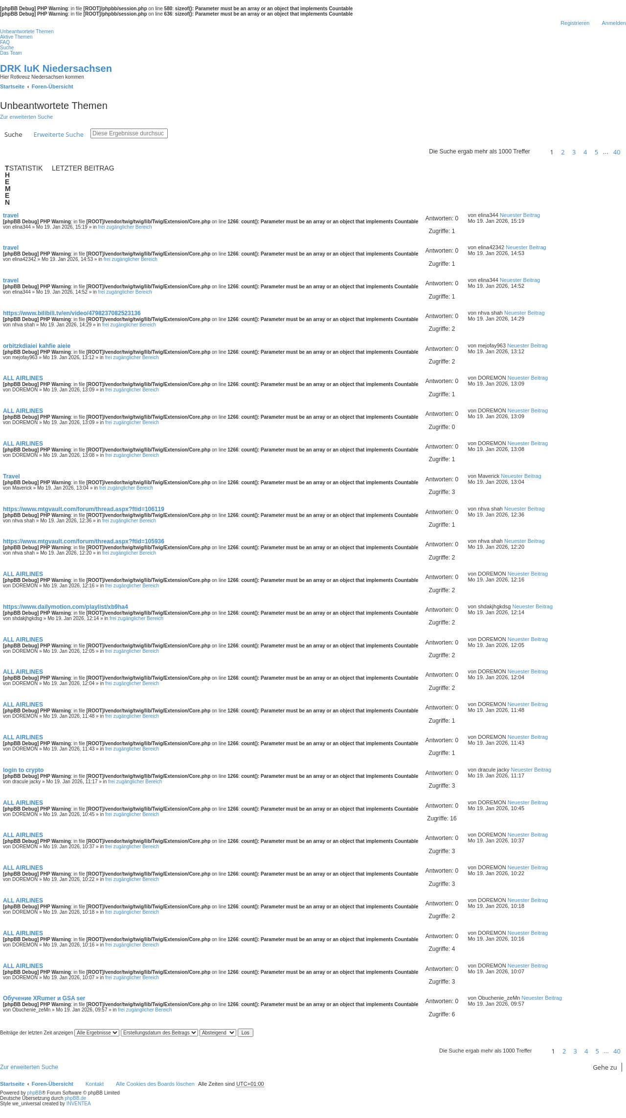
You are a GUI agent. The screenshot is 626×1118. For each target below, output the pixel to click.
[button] (538, 151)
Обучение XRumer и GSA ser (44, 998)
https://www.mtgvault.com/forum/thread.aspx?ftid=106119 (83, 509)
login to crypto (23, 770)
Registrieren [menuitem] (574, 23)
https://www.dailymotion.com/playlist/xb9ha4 (65, 606)
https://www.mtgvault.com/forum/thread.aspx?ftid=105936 (83, 541)
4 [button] (585, 152)
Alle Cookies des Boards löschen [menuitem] (155, 1084)
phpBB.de (75, 1098)
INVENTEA (79, 1103)
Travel (11, 476)
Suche (13, 134)
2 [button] (562, 152)
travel (11, 215)
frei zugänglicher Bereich (125, 227)
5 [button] (596, 152)
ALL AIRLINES (23, 378)
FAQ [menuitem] (5, 42)
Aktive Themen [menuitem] (16, 37)
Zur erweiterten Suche (26, 117)
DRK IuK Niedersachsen (56, 68)
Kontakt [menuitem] (95, 1084)
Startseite (12, 1084)
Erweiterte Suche (59, 134)
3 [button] (574, 152)
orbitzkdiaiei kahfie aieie (36, 346)
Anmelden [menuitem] (614, 23)
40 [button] (617, 152)
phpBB (34, 1093)
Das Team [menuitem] (11, 53)
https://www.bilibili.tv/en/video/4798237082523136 (72, 313)
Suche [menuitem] (7, 47)
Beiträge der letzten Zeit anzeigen (59, 1032)
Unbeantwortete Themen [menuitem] (27, 31)
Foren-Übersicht (52, 1084)
